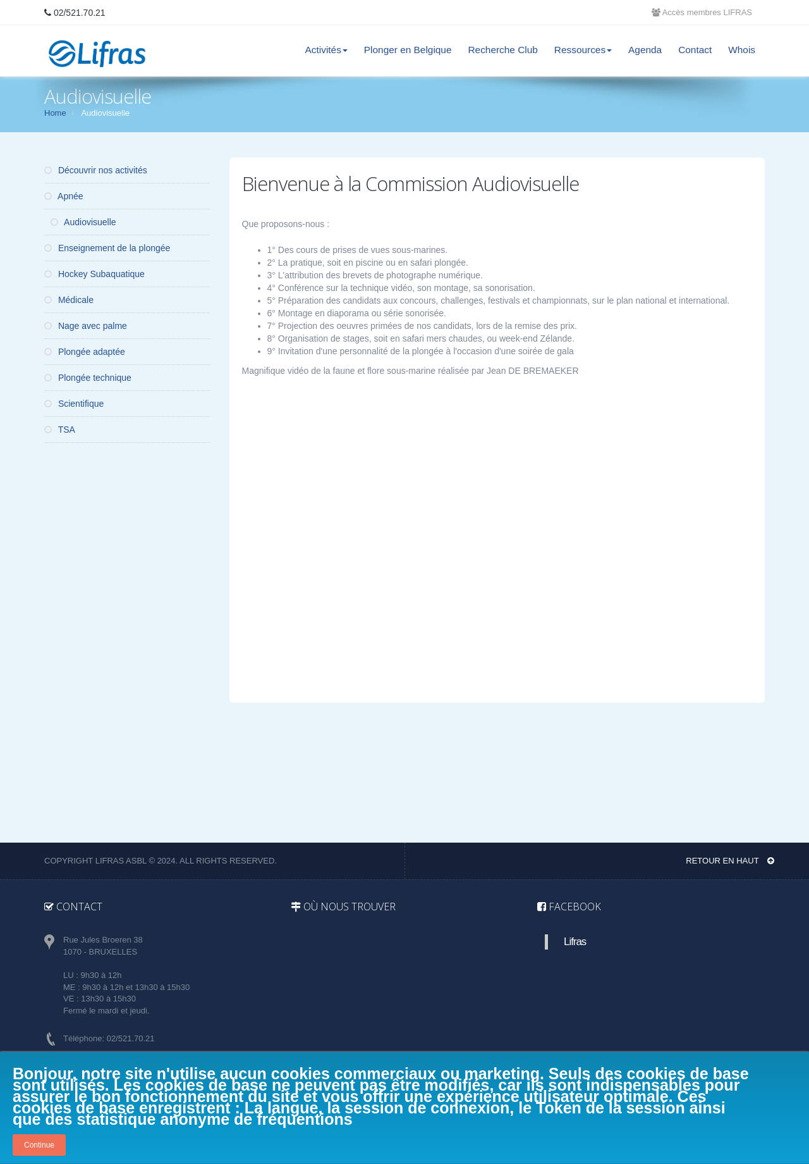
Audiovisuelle (83, 222)
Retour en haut (730, 860)
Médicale (69, 300)
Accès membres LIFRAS (702, 12)
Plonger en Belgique (408, 49)
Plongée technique (87, 378)
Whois (741, 49)
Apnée (63, 196)
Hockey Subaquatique (94, 274)
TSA (59, 429)
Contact (695, 49)
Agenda (645, 49)
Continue (39, 1145)
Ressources (583, 49)
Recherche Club (502, 49)
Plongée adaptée (84, 352)
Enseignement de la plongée (107, 248)
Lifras (575, 942)
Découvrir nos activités (95, 170)
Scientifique (74, 404)
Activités (326, 49)
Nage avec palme (85, 326)
